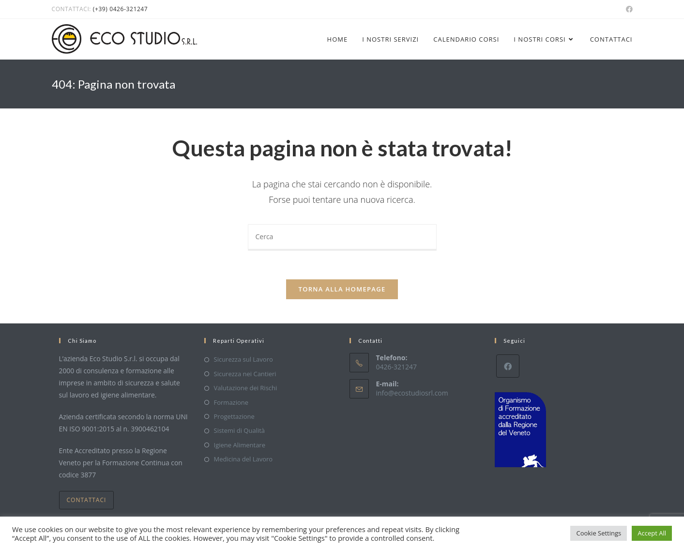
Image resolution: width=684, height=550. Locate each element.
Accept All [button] (652, 533)
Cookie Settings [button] (598, 533)
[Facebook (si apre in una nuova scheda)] (628, 9)
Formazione (231, 402)
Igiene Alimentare (239, 445)
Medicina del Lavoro (243, 459)
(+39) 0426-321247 (120, 9)
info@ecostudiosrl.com (412, 392)
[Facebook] (507, 366)
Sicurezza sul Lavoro (243, 359)
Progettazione (234, 416)
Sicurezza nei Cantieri (245, 373)
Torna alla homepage (342, 289)
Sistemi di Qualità (239, 431)
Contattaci (86, 500)
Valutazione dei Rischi (245, 387)
